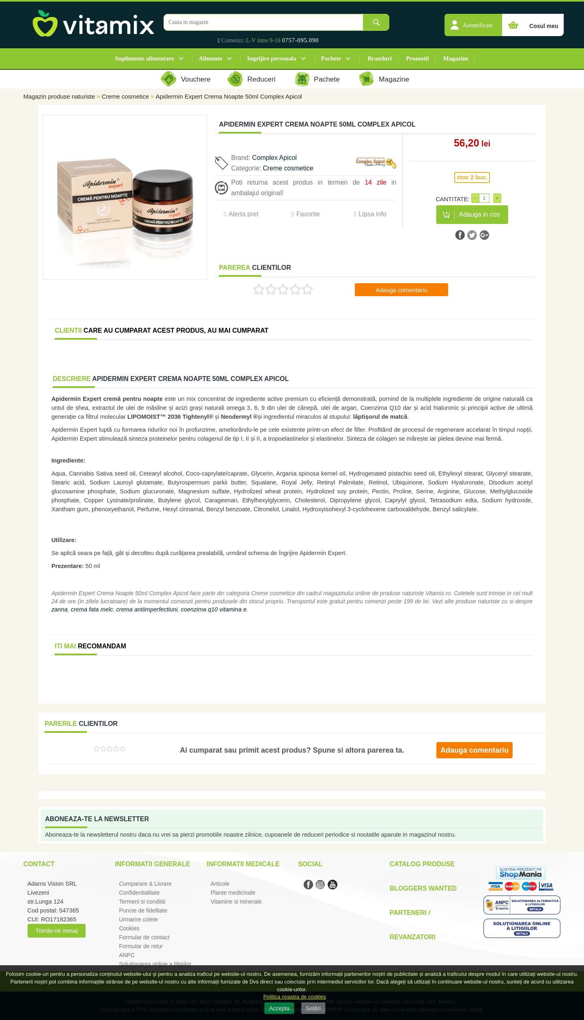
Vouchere (195, 79)
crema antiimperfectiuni (147, 609)
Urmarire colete (138, 919)
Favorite (308, 214)
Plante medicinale (233, 892)
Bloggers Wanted (423, 888)
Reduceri (261, 79)
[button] (473, 21)
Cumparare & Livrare (145, 883)
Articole (220, 883)
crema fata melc (92, 609)
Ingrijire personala (271, 58)
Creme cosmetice (125, 96)
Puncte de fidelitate (143, 910)
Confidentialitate (139, 892)
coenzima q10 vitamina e (214, 609)
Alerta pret (244, 214)
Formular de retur (141, 946)
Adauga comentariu (401, 290)
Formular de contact (144, 937)
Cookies (129, 928)
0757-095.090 (300, 40)
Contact (39, 864)
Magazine (455, 58)
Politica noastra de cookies (294, 997)
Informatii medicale (242, 864)
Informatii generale (152, 864)
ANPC (127, 955)
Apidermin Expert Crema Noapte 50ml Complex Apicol (229, 96)
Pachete (331, 58)
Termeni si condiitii (142, 901)
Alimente (210, 58)
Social (310, 864)
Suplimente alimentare (144, 58)
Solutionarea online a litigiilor (155, 964)
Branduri (379, 58)
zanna (60, 609)
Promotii (417, 58)
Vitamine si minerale (236, 901)
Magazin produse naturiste (59, 96)
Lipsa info (372, 214)
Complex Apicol (274, 157)
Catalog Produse (422, 864)
